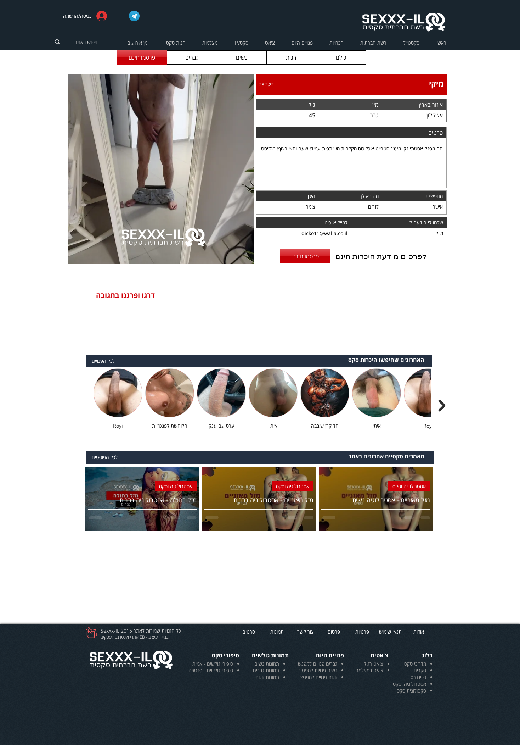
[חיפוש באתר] (91, 42)
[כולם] (341, 57)
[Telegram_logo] (134, 16)
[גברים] (192, 57)
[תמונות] (277, 631)
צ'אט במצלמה (369, 670)
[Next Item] (441, 406)
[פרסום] (334, 631)
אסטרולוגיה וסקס (409, 486)
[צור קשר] (305, 631)
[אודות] (419, 631)
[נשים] (241, 57)
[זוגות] (291, 57)
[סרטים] (248, 631)
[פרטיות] (362, 631)
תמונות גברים (266, 670)
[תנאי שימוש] (390, 631)
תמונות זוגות (267, 677)
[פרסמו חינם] (142, 57)
